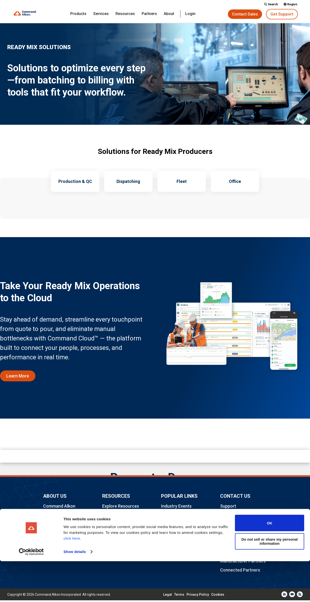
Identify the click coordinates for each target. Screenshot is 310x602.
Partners (149, 14)
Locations (53, 539)
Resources (125, 14)
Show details (74, 592)
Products (78, 14)
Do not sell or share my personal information (269, 582)
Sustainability (174, 544)
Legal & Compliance (121, 535)
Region (290, 4)
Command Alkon (59, 507)
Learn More (17, 377)
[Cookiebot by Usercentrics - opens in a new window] (31, 592)
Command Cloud (177, 535)
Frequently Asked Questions (60, 519)
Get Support (282, 14)
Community (113, 516)
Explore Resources (120, 507)
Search (271, 4)
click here (71, 579)
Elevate (168, 516)
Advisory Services (237, 525)
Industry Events (176, 507)
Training (228, 535)
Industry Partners (119, 525)
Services (101, 14)
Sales (225, 516)
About (169, 14)
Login (190, 14)
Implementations (236, 544)
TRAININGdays (175, 525)
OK (269, 564)
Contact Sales (245, 14)
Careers (51, 530)
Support (228, 507)
